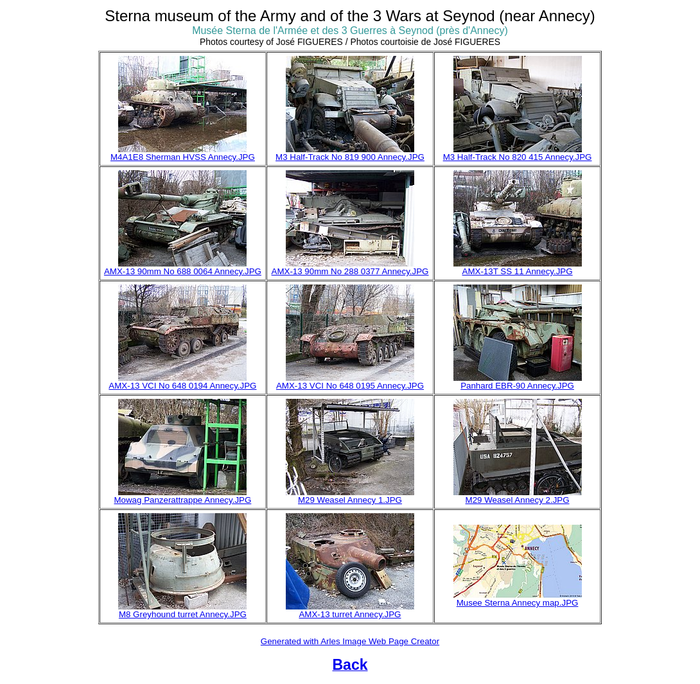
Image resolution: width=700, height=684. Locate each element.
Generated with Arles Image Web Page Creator (350, 641)
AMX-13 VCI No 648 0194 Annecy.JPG (182, 385)
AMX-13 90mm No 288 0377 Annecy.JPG (350, 271)
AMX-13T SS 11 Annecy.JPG (517, 271)
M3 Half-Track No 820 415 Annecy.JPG (517, 157)
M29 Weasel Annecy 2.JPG (518, 500)
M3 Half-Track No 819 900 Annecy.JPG (350, 157)
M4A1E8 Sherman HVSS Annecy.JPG (182, 157)
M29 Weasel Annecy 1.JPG (350, 500)
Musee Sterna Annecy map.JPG (518, 603)
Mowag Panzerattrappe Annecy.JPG (182, 500)
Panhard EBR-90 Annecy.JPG (517, 385)
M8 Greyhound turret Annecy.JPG (183, 614)
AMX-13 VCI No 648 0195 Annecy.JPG (350, 385)
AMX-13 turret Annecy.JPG (350, 614)
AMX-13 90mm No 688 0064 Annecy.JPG (182, 271)
